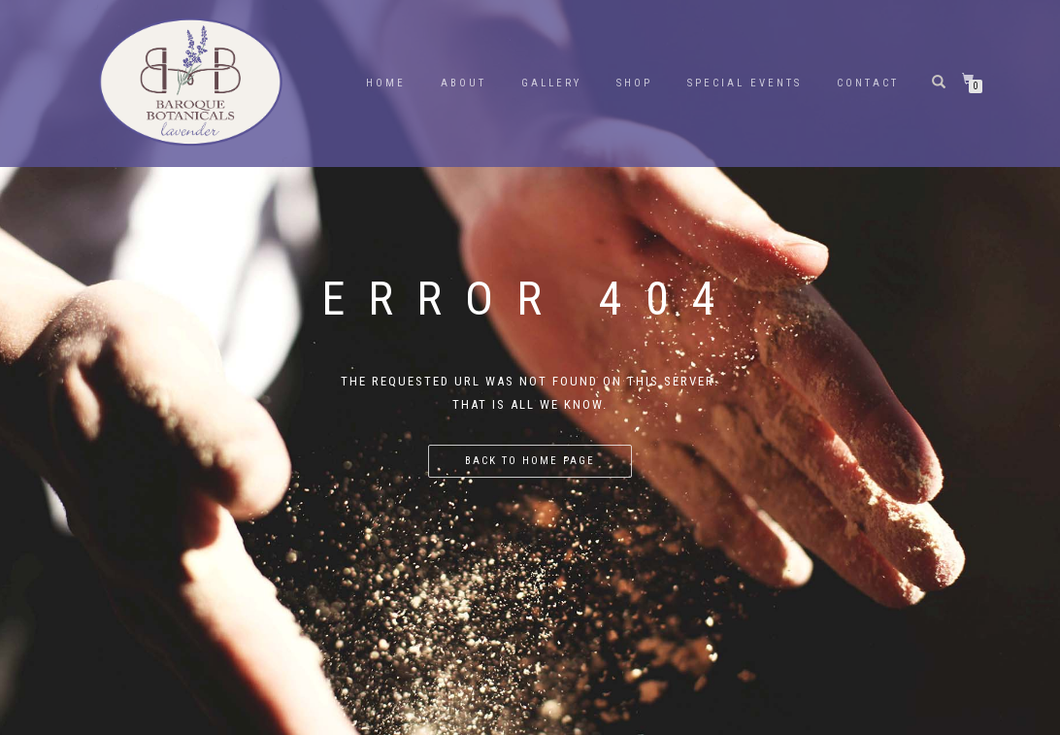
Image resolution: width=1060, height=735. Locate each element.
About (463, 83)
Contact (868, 83)
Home (386, 83)
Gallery (551, 83)
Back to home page (530, 460)
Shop (634, 83)
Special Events (744, 83)
